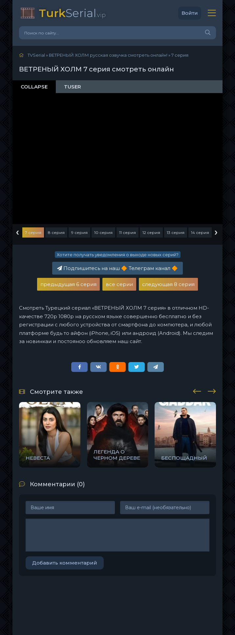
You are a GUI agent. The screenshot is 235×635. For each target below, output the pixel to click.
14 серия (200, 232)
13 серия (175, 232)
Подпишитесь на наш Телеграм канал (117, 268)
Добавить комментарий (64, 563)
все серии (119, 284)
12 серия (151, 232)
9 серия (79, 232)
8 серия (56, 232)
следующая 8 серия (168, 284)
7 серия (33, 232)
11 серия (127, 232)
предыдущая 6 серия (68, 284)
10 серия (103, 232)
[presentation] (197, 390)
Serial (72, 13)
